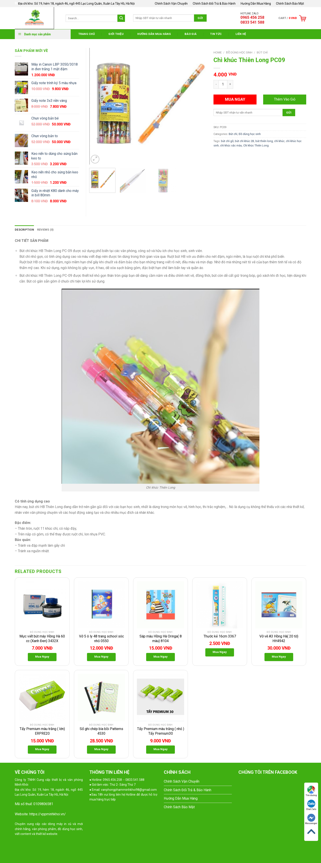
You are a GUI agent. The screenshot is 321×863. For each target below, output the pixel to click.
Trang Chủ (86, 34)
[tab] (24, 229)
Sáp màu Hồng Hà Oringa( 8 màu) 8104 (161, 638)
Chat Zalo (311, 805)
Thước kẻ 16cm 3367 (220, 636)
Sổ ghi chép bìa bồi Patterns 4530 (101, 731)
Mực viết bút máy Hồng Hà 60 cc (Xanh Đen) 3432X (42, 638)
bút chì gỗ (227, 141)
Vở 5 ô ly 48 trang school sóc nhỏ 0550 (101, 638)
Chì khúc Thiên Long (256, 145)
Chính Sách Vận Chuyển (171, 3)
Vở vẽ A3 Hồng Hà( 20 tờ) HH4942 (278, 638)
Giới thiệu (116, 34)
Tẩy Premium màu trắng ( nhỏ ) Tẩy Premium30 (160, 731)
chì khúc (279, 141)
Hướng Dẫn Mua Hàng (256, 3)
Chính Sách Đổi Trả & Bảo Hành (214, 3)
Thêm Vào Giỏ (284, 99)
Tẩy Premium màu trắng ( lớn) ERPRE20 (42, 731)
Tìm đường (311, 791)
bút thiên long (264, 141)
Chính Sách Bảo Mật (290, 3)
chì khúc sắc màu (231, 145)
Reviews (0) (45, 229)
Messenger (311, 819)
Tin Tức (216, 34)
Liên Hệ (241, 34)
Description (24, 229)
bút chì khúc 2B (244, 141)
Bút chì (262, 52)
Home (217, 52)
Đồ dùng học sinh (239, 52)
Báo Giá (190, 34)
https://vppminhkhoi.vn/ (47, 814)
